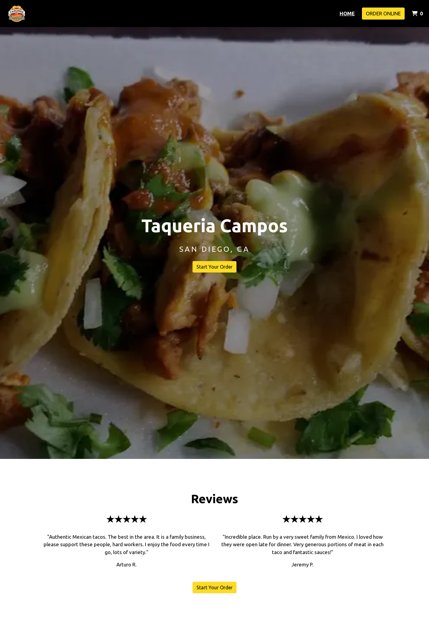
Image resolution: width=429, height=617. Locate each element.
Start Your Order (214, 267)
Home (347, 13)
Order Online (383, 13)
